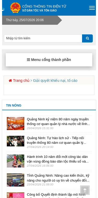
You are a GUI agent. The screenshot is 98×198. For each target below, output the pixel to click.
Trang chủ (21, 80)
